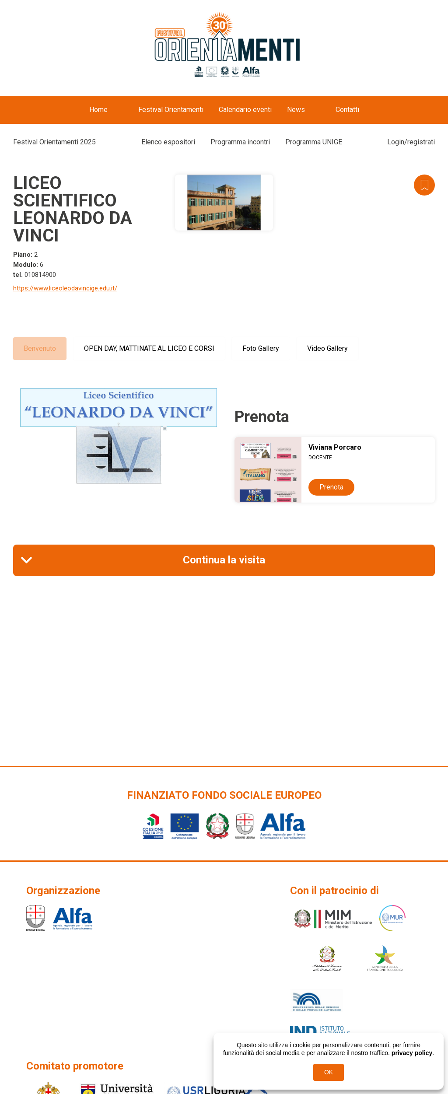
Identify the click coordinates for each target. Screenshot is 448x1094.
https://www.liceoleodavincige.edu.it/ (65, 288)
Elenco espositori (168, 142)
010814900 (40, 275)
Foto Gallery (260, 348)
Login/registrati (411, 142)
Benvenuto (40, 348)
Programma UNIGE (313, 142)
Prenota (331, 487)
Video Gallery (327, 348)
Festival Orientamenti (170, 109)
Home (98, 109)
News (296, 109)
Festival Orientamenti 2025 (54, 142)
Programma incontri (240, 142)
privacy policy (412, 1052)
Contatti (347, 109)
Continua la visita (224, 560)
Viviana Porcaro (334, 447)
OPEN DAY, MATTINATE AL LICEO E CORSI (149, 348)
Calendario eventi (245, 109)
